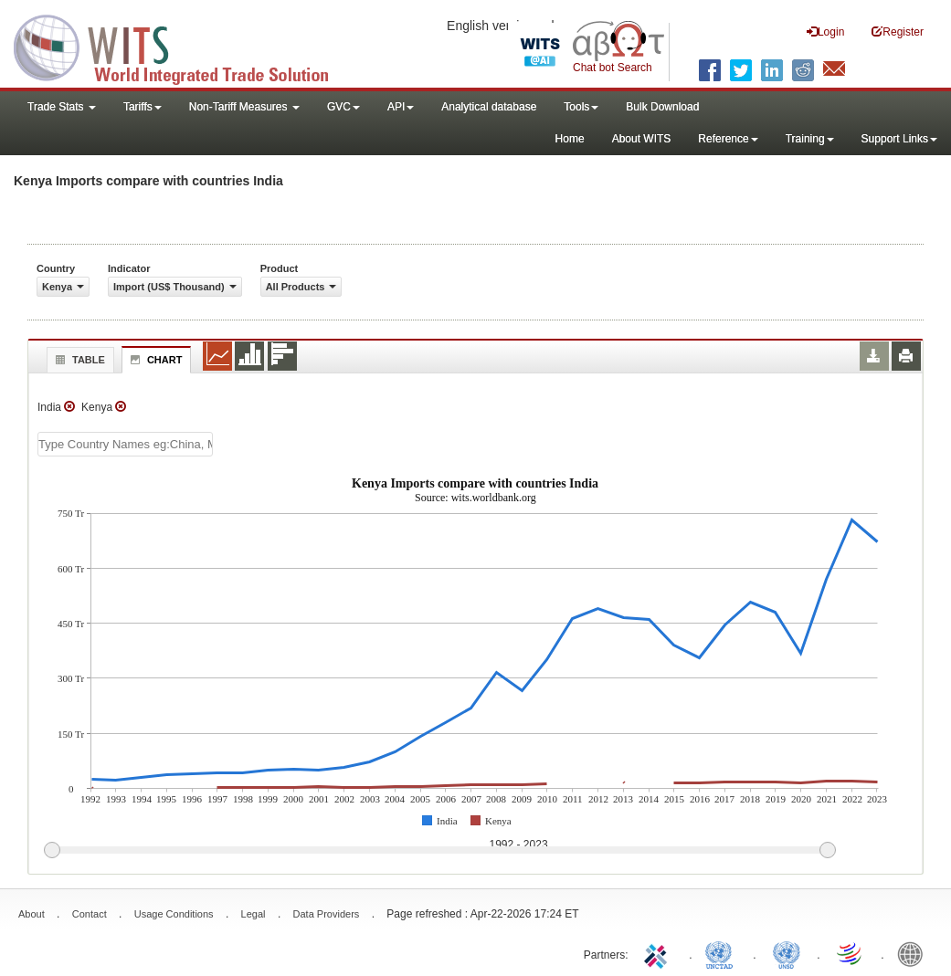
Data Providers (326, 913)
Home (570, 138)
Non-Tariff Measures (244, 106)
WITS (182, 45)
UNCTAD (722, 953)
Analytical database (488, 106)
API (400, 106)
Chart (154, 360)
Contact (89, 913)
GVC (343, 106)
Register (898, 31)
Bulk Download (662, 106)
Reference (727, 138)
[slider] (439, 851)
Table (78, 360)
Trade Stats (61, 106)
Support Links (899, 138)
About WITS (641, 138)
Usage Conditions (174, 913)
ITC (658, 953)
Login (825, 31)
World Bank (914, 953)
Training (810, 138)
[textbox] (125, 444)
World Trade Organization (850, 953)
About (31, 913)
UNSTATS (786, 953)
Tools (581, 106)
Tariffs (142, 106)
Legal (253, 913)
